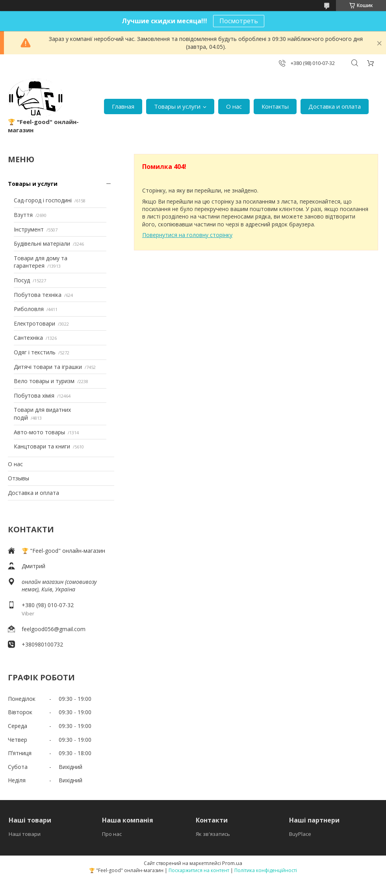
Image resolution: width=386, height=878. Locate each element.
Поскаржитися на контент (199, 870)
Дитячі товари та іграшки (48, 366)
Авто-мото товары (39, 432)
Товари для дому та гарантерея (40, 262)
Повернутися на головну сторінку (187, 235)
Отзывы (18, 478)
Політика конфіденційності (265, 870)
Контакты (275, 106)
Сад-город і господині (43, 200)
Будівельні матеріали (42, 243)
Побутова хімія (34, 395)
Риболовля (29, 309)
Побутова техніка (37, 294)
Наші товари (25, 833)
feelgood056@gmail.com (53, 629)
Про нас (112, 833)
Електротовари (34, 323)
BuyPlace (300, 833)
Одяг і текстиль (35, 352)
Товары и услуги (177, 106)
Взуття (23, 215)
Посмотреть (238, 21)
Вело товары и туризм (44, 381)
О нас (234, 106)
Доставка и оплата (334, 106)
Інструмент (29, 229)
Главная (123, 106)
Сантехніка (28, 337)
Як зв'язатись (213, 833)
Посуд (22, 280)
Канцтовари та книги (42, 446)
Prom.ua (232, 863)
